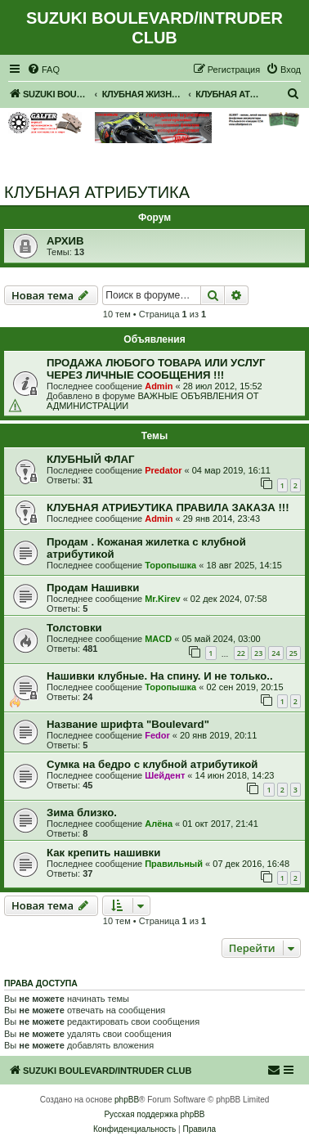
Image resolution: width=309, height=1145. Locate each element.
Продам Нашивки (93, 587)
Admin (158, 386)
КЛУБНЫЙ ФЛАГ (91, 459)
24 (275, 653)
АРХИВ (65, 241)
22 (241, 653)
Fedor (157, 735)
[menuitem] (43, 69)
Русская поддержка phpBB (154, 1114)
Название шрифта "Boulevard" (128, 724)
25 (293, 653)
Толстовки (74, 628)
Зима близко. (82, 812)
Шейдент (165, 775)
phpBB (126, 1099)
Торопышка (170, 565)
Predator (163, 470)
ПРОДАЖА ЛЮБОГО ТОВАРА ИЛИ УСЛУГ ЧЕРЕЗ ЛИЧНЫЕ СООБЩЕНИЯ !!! (156, 369)
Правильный (174, 864)
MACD (158, 639)
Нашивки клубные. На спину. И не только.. (160, 676)
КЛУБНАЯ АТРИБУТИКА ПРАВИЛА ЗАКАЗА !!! (168, 507)
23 (258, 653)
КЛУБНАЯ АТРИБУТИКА (97, 192)
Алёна (158, 823)
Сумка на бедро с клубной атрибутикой (152, 764)
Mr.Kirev (162, 599)
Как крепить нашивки (103, 852)
